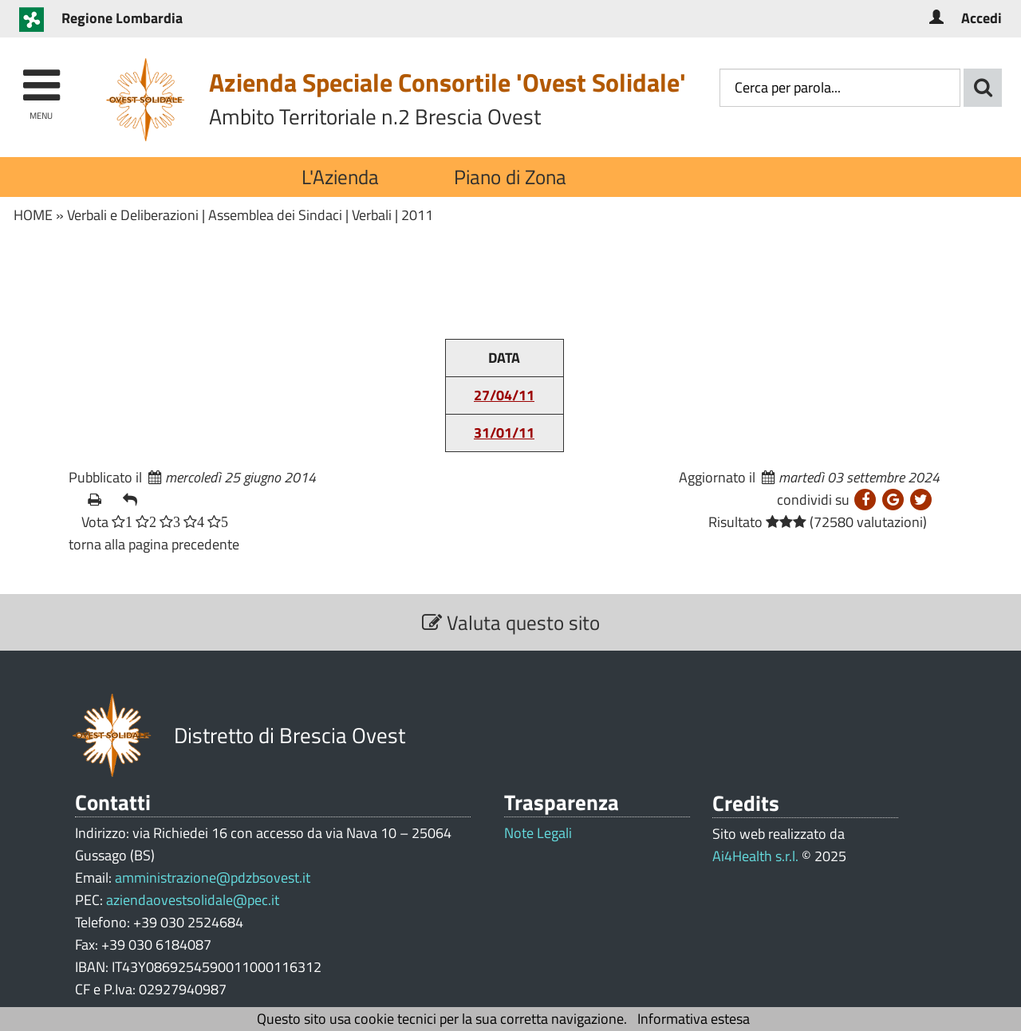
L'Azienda (340, 176)
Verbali (372, 215)
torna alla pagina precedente (154, 544)
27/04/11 (504, 395)
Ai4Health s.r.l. (755, 856)
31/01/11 (504, 432)
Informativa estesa (693, 1018)
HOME (33, 215)
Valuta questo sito (511, 622)
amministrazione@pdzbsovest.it (212, 877)
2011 (417, 215)
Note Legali (538, 833)
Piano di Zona (510, 176)
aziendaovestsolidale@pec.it (192, 900)
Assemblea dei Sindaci (275, 215)
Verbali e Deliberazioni (133, 215)
